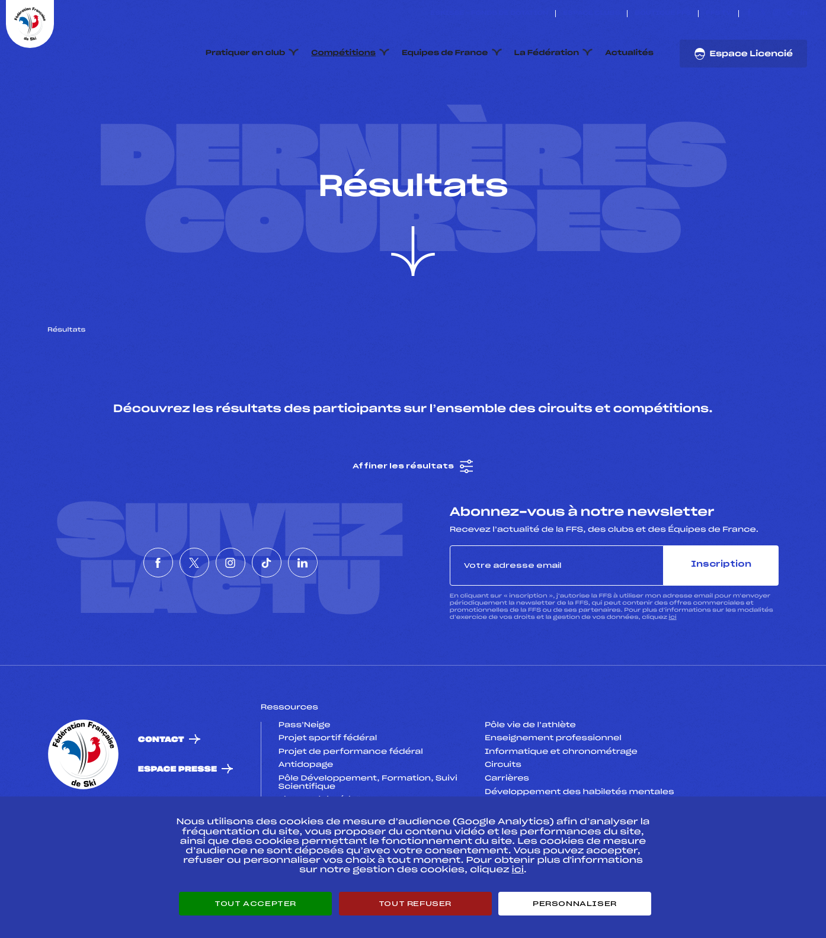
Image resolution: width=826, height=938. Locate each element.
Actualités (629, 53)
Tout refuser (415, 903)
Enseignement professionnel (553, 794)
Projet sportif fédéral (327, 794)
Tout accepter (255, 903)
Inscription (721, 621)
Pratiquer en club (245, 53)
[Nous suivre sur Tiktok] (790, 13)
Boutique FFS (663, 14)
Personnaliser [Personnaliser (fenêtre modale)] (575, 903)
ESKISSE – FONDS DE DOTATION (489, 14)
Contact (161, 795)
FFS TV (718, 14)
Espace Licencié (743, 54)
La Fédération (547, 53)
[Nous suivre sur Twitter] (763, 13)
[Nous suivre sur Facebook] (749, 13)
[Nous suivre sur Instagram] (776, 13)
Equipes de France (445, 53)
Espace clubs (591, 14)
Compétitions (343, 53)
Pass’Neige (304, 781)
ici (673, 673)
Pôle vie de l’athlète (530, 781)
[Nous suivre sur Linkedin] (804, 13)
